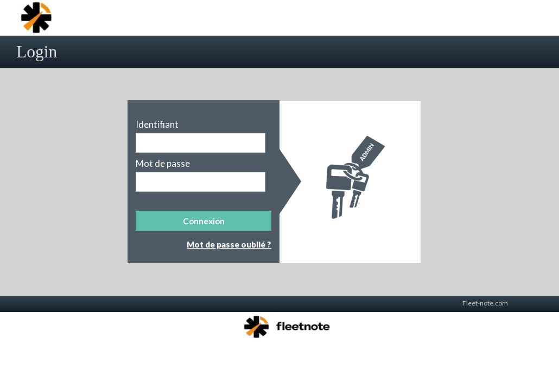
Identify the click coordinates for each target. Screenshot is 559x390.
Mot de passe (163, 163)
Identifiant (157, 124)
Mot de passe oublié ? (229, 244)
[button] (203, 221)
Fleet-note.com (485, 303)
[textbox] (200, 143)
